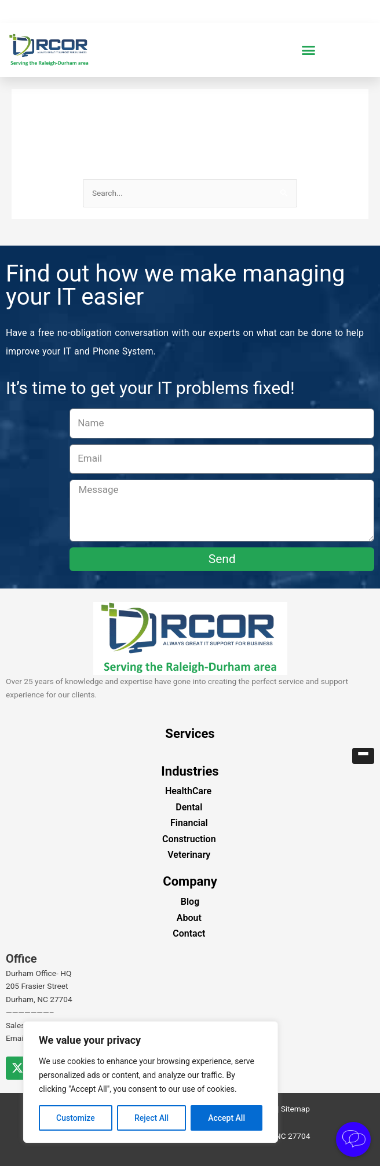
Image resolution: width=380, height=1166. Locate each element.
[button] (309, 50)
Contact (189, 933)
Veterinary (188, 854)
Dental (189, 807)
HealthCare (188, 790)
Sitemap (295, 1108)
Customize (75, 1118)
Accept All (226, 1118)
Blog (190, 901)
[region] (150, 1082)
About (189, 917)
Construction (189, 839)
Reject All (151, 1118)
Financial (189, 822)
